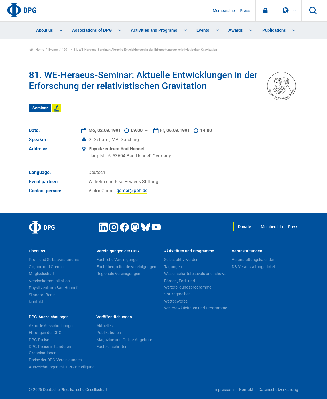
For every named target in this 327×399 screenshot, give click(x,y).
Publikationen (108, 332)
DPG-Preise (39, 339)
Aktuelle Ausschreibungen (52, 325)
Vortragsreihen (177, 294)
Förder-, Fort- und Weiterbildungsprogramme (187, 283)
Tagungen (173, 266)
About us (44, 30)
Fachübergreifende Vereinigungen (126, 266)
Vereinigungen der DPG (117, 251)
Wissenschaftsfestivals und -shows (195, 273)
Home (36, 50)
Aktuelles (104, 325)
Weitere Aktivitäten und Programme (195, 308)
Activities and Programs (154, 30)
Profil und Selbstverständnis (54, 259)
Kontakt (36, 301)
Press (245, 10)
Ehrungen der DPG (45, 332)
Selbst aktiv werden (181, 259)
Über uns (37, 251)
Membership (224, 10)
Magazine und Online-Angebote (124, 339)
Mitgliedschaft (41, 273)
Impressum (224, 389)
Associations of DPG (92, 30)
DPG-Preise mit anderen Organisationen (50, 349)
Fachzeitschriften (111, 346)
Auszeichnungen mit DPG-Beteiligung (62, 367)
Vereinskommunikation (49, 280)
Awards (235, 30)
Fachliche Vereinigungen (118, 259)
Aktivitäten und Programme (189, 251)
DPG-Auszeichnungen (49, 317)
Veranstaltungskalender (253, 259)
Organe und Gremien (47, 266)
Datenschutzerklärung (278, 389)
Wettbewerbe (176, 301)
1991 (65, 50)
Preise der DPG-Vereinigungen (55, 359)
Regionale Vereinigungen (118, 273)
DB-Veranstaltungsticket (253, 266)
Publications (274, 30)
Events (202, 30)
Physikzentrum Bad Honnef (53, 287)
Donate (244, 226)
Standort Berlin (42, 295)
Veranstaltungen (247, 251)
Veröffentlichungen (114, 317)
